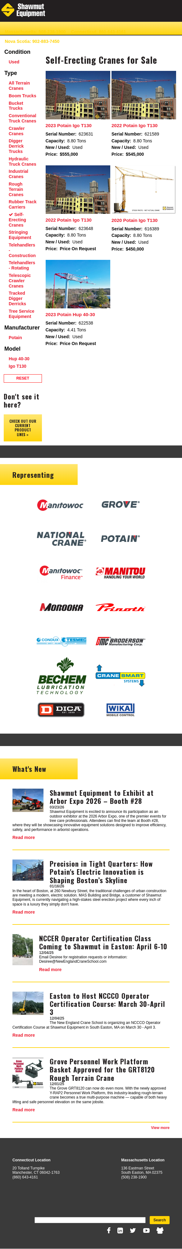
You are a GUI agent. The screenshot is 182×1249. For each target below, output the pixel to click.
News (110, 41)
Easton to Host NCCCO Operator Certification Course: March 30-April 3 (107, 1004)
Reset (22, 378)
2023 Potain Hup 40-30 (70, 314)
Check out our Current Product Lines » (22, 427)
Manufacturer (22, 328)
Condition (17, 52)
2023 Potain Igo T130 (69, 125)
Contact (91, 41)
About (71, 41)
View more (160, 1128)
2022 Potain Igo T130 (134, 125)
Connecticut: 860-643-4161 (98, 31)
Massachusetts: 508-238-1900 (35, 31)
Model (12, 349)
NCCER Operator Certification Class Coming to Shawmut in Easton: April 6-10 (103, 942)
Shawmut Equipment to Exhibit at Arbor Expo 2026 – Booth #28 (102, 797)
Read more (23, 837)
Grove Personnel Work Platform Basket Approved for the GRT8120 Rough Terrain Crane (102, 1069)
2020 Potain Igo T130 (134, 220)
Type (10, 73)
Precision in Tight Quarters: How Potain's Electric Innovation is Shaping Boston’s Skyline (101, 872)
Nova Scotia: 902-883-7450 (32, 41)
